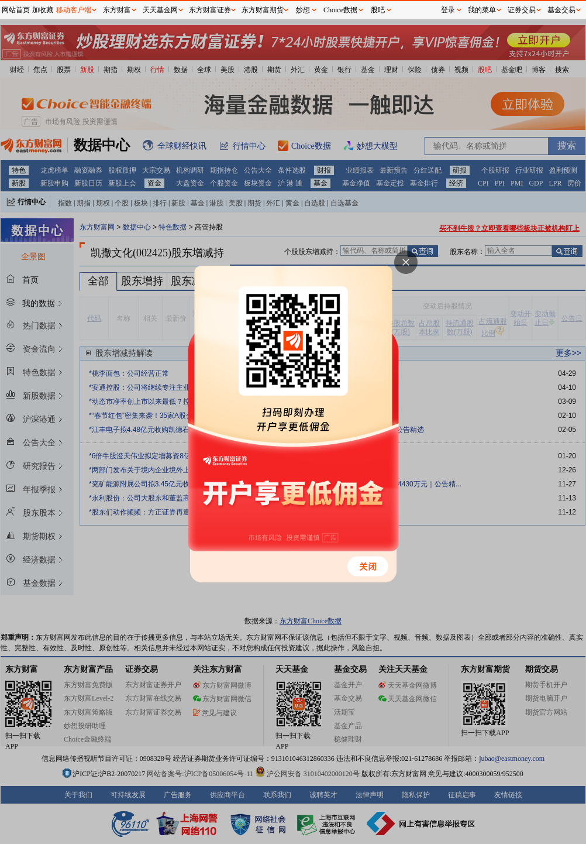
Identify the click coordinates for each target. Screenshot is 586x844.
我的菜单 (482, 10)
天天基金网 (160, 10)
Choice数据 (340, 10)
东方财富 (117, 10)
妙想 (303, 10)
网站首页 (16, 10)
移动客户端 (73, 10)
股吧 (378, 10)
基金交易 (561, 10)
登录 (448, 10)
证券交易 (522, 10)
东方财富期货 (263, 10)
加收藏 (42, 10)
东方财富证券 (210, 10)
